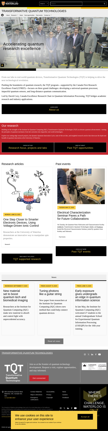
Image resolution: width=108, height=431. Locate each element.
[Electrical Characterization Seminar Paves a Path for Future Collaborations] (81, 186)
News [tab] (54, 277)
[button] (90, 3)
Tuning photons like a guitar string (50, 292)
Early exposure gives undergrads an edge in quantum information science (87, 295)
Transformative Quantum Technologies (27, 353)
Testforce (100, 227)
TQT (91, 227)
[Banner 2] (54, 69)
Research (7, 244)
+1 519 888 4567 (9, 398)
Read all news (54, 341)
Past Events (62, 237)
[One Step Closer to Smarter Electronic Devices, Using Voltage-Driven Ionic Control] (27, 189)
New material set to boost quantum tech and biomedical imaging (15, 295)
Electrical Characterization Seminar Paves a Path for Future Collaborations (73, 215)
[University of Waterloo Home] (10, 4)
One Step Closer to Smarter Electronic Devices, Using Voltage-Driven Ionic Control (21, 222)
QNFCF (60, 227)
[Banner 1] (18, 69)
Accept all (85, 417)
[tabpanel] (54, 312)
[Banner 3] (90, 69)
